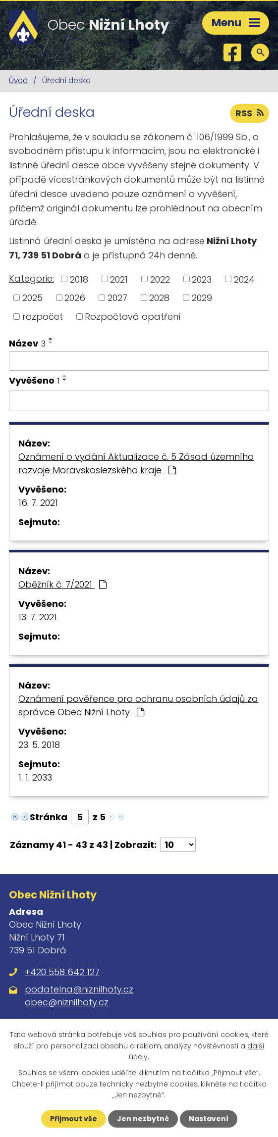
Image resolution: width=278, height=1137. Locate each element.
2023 (202, 279)
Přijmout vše (73, 1119)
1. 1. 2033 (35, 777)
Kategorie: (31, 278)
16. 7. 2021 (38, 502)
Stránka (48, 817)
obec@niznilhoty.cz (67, 1002)
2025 (32, 298)
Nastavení (208, 1119)
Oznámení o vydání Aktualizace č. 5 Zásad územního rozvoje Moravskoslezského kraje (136, 463)
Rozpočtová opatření (133, 316)
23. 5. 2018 (39, 745)
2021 (119, 279)
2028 (159, 298)
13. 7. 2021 (37, 617)
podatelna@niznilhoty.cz (79, 989)
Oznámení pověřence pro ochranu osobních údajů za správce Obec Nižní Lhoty (138, 705)
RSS (249, 113)
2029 (202, 298)
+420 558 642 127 (62, 972)
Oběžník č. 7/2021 (62, 584)
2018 (79, 279)
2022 (160, 279)
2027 (117, 298)
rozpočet (42, 316)
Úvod (18, 80)
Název (27, 343)
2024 (244, 279)
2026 (74, 298)
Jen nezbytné (143, 1119)
